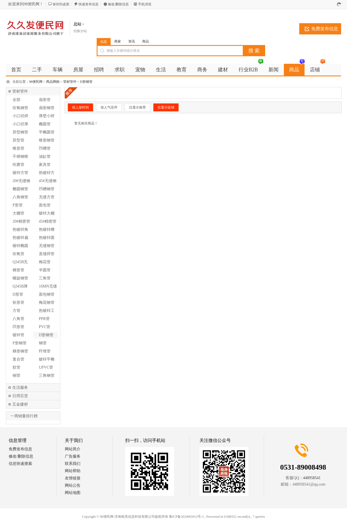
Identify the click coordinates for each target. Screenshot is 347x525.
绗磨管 (18, 165)
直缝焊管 (46, 254)
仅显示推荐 (137, 107)
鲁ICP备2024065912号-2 (186, 517)
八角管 (18, 319)
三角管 (45, 278)
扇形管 (45, 100)
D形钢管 (86, 82)
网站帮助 (72, 471)
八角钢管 (20, 197)
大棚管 (18, 213)
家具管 (45, 165)
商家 (117, 41)
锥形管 (18, 148)
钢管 (43, 343)
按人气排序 (109, 107)
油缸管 (45, 156)
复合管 (18, 359)
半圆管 (45, 270)
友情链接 (72, 478)
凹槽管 (45, 148)
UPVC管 (46, 367)
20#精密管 (21, 221)
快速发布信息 (89, 4)
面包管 (45, 205)
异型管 (18, 140)
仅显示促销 (166, 107)
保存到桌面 (61, 4)
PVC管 (44, 327)
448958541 (312, 478)
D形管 (18, 294)
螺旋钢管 (20, 278)
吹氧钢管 (20, 108)
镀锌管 (18, 335)
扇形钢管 (46, 108)
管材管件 (70, 82)
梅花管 (45, 262)
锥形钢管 (46, 140)
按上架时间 (80, 107)
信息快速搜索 (20, 464)
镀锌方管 (20, 173)
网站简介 (72, 449)
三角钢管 (46, 375)
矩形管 (18, 302)
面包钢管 (46, 294)
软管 (16, 367)
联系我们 (72, 464)
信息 (103, 42)
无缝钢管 (46, 246)
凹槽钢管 (46, 189)
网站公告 (72, 485)
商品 (145, 41)
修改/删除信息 (118, 4)
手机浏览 (144, 4)
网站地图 (72, 493)
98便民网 (35, 82)
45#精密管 (47, 221)
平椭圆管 (46, 132)
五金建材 (20, 404)
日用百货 (20, 396)
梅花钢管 (46, 302)
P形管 (18, 205)
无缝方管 (46, 197)
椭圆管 (45, 124)
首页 (16, 69)
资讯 (131, 41)
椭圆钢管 (20, 189)
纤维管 (45, 351)
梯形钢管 (20, 351)
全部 (16, 100)
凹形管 (18, 327)
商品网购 (53, 82)
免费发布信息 (324, 28)
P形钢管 (20, 343)
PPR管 (44, 319)
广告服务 (72, 456)
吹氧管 (18, 254)
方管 (16, 311)
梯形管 (18, 270)
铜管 (16, 375)
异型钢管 (20, 132)
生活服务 (20, 387)
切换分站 (80, 31)
